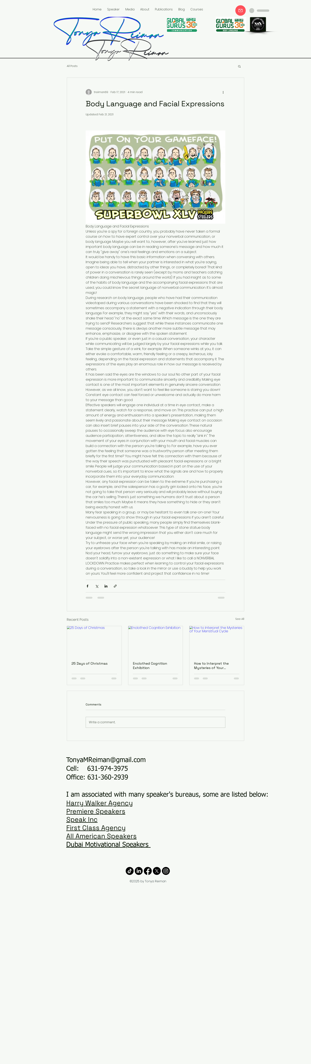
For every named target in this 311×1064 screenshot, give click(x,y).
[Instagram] (166, 871)
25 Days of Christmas (90, 663)
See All (239, 619)
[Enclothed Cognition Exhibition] (155, 641)
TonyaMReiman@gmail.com (106, 760)
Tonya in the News (234, 10)
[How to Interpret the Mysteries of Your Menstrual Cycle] (216, 641)
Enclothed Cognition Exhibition (150, 665)
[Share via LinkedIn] (106, 586)
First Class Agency (96, 828)
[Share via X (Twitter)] (97, 586)
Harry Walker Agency (99, 803)
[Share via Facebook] (87, 586)
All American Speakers (101, 836)
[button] (239, 66)
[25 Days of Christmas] (94, 641)
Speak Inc (82, 819)
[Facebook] (148, 871)
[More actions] (223, 92)
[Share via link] (115, 586)
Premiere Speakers (95, 811)
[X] (157, 871)
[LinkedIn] (139, 871)
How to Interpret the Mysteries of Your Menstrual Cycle (211, 665)
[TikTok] (130, 871)
